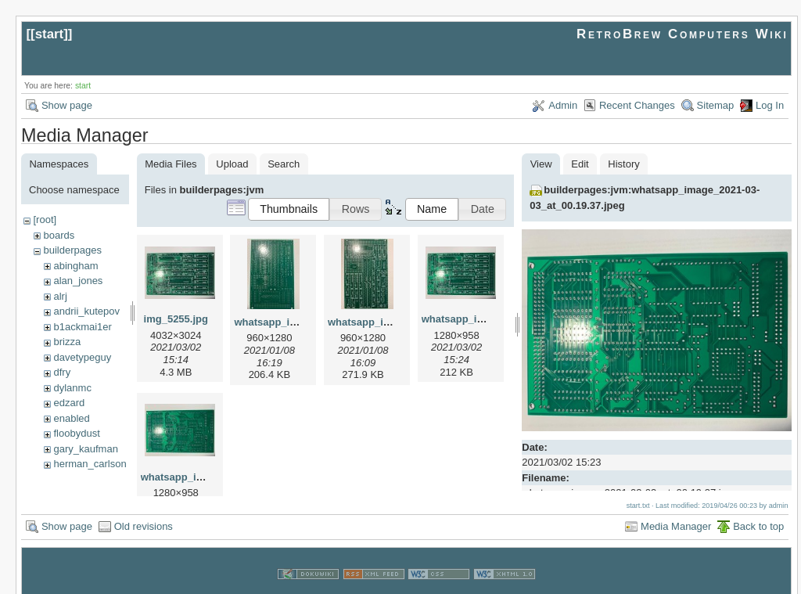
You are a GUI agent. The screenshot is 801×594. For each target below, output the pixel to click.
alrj (59, 296)
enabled (71, 418)
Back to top (758, 509)
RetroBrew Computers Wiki (682, 34)
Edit (579, 164)
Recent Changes (637, 105)
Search (284, 164)
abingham (75, 266)
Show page (66, 105)
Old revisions (143, 509)
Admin (562, 105)
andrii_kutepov (86, 311)
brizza (67, 341)
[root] (44, 219)
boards (58, 235)
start (49, 34)
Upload (232, 164)
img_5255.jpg (176, 319)
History (623, 164)
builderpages (72, 250)
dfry (61, 372)
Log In (770, 105)
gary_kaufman (85, 449)
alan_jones (77, 280)
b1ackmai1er (82, 327)
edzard (68, 403)
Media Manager (676, 509)
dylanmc (72, 388)
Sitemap (716, 105)
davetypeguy (82, 357)
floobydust (76, 433)
